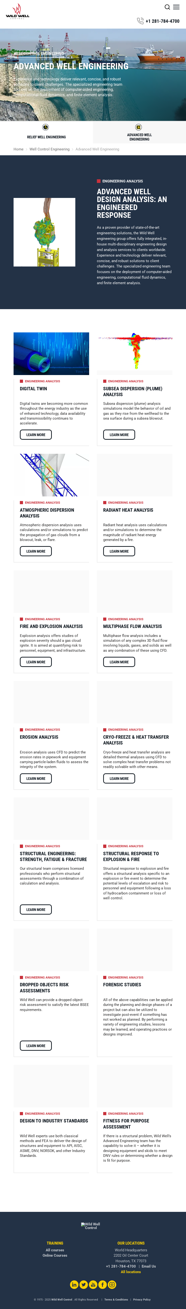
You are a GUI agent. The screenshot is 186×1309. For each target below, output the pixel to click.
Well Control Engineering (39, 53)
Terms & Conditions (116, 1292)
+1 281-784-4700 (158, 21)
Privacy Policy (142, 1292)
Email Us (149, 1259)
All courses (55, 1243)
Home (18, 149)
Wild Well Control (61, 1292)
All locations (131, 1264)
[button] (176, 7)
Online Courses (55, 1248)
